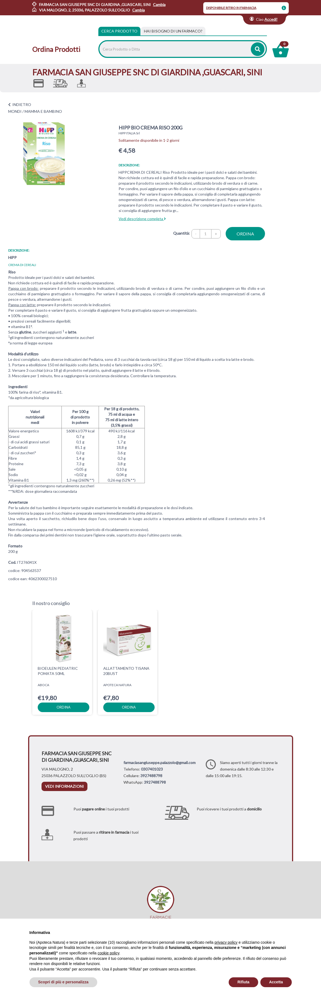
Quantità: (181, 233)
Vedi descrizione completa (142, 218)
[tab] (173, 31)
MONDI (15, 111)
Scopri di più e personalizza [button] (63, 982)
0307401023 (152, 769)
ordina (245, 233)
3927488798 (151, 775)
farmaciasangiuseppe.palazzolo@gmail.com (159, 762)
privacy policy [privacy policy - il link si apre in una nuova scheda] (225, 942)
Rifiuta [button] (243, 982)
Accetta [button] (276, 982)
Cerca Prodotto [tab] (119, 31)
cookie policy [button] (108, 953)
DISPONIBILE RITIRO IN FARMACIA (231, 8)
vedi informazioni (64, 786)
